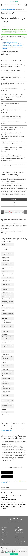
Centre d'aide (3, 9)
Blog (3, 539)
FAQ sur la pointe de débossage (9, 42)
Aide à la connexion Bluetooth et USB (12, 502)
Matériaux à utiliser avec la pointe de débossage (13, 43)
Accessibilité (17, 539)
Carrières (4, 541)
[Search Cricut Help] (14, 5)
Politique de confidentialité (5, 532)
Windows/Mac (14, 199)
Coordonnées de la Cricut (8, 499)
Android (14, 205)
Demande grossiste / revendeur (19, 544)
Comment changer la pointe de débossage (12, 45)
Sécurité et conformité (19, 538)
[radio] (7, 472)
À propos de (4, 534)
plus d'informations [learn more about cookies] (10, 552)
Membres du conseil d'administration (19, 530)
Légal (3, 529)
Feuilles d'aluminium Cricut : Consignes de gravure (13, 507)
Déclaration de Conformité (20, 541)
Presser (3, 538)
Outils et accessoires (11, 9)
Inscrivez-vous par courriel (14, 522)
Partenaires (4, 527)
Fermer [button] (14, 554)
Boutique (16, 534)
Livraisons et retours (19, 532)
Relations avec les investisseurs (5, 544)
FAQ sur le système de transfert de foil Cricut (14, 504)
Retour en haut (5, 487)
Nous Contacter (5, 536)
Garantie (16, 536)
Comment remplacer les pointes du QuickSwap (11, 496)
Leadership (17, 527)
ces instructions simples (6, 430)
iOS (14, 202)
